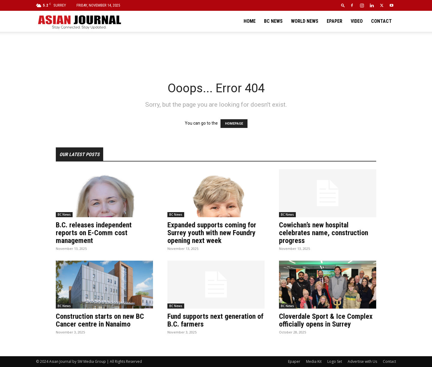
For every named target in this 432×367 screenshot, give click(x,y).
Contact (381, 21)
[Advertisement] (216, 52)
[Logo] (79, 21)
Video (357, 21)
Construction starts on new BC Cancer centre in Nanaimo (100, 320)
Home (250, 21)
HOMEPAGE (234, 124)
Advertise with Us (362, 361)
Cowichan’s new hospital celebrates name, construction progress (323, 233)
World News (304, 21)
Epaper (334, 21)
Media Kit (314, 361)
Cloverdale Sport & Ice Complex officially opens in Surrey (326, 320)
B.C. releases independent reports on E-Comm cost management (94, 233)
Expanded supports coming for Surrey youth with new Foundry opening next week (211, 233)
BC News (273, 21)
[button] (342, 5)
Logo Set (334, 361)
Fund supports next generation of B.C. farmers (215, 320)
